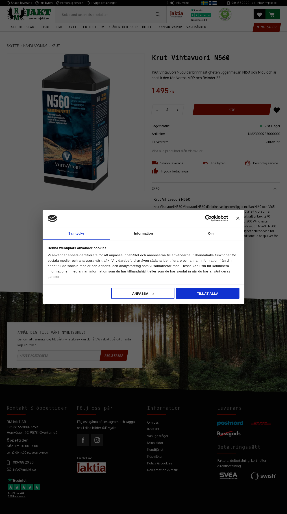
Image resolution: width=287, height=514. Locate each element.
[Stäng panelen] (237, 218)
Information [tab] (143, 233)
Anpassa (143, 293)
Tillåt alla (207, 293)
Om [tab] (210, 233)
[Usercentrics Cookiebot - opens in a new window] (208, 218)
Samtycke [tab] (76, 233)
